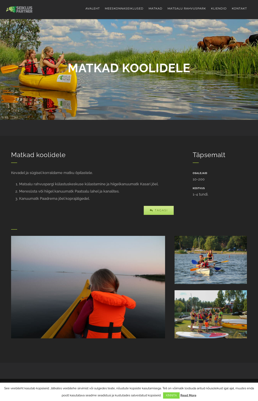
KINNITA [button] (171, 395)
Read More (188, 395)
